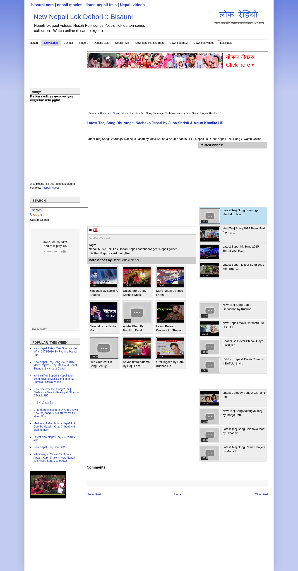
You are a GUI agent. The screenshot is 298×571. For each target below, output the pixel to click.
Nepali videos (132, 5)
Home (103, 113)
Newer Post (94, 494)
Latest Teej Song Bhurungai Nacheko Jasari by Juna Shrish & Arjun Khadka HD (155, 123)
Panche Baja (101, 42)
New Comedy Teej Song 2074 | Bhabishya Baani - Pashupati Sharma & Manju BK (56, 392)
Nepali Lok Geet (122, 113)
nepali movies (69, 5)
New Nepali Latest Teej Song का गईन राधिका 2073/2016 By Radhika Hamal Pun (55, 352)
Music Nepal (130, 260)
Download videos (204, 42)
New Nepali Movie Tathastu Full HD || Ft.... (243, 325)
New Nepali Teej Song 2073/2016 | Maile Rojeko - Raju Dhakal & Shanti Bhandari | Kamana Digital (55, 365)
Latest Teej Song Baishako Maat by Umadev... (244, 431)
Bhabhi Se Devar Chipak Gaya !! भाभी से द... (243, 343)
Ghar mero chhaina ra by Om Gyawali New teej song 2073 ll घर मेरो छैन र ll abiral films (56, 413)
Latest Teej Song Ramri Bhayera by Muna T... (244, 449)
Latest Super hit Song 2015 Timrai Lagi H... (241, 248)
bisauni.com (42, 5)
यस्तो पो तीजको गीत (43, 402)
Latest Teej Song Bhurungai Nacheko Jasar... (241, 212)
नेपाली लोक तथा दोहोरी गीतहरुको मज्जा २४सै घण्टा (239, 16)
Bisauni (33, 42)
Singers (83, 42)
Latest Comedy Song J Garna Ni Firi (244, 394)
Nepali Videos (51, 187)
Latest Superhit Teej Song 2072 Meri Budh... (243, 266)
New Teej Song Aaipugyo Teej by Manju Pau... (242, 413)
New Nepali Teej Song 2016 (50, 447)
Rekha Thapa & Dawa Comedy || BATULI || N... (243, 361)
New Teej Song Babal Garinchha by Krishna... (238, 307)
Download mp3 (179, 42)
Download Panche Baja (149, 42)
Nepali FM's (122, 42)
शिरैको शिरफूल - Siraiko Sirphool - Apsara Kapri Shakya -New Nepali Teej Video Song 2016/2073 (54, 457)
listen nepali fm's (101, 5)
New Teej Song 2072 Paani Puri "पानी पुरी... (244, 230)
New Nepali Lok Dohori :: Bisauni (83, 16)
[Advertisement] (169, 90)
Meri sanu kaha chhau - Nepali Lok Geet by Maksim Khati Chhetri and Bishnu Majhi (54, 427)
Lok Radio (226, 42)
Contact (68, 42)
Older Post (261, 494)
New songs (51, 42)
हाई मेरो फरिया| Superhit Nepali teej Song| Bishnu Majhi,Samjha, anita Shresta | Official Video (54, 379)
